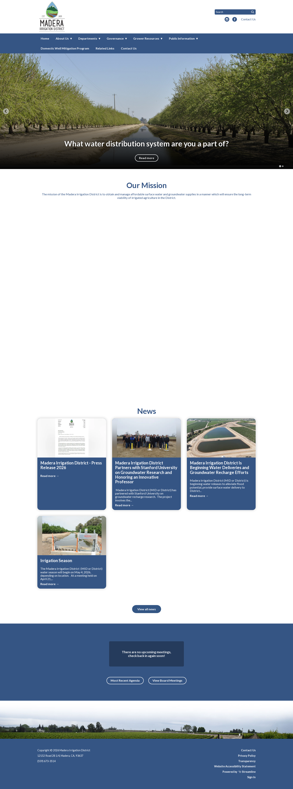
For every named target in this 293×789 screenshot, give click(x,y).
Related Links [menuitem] (105, 48)
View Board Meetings (167, 680)
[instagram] (227, 19)
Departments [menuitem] (87, 38)
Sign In (251, 777)
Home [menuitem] (45, 38)
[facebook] (234, 19)
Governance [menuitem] (115, 38)
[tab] (280, 166)
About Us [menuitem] (62, 38)
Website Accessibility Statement (235, 766)
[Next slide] (287, 111)
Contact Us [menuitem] (129, 48)
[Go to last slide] (6, 111)
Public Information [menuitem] (182, 38)
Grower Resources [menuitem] (146, 38)
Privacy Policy (247, 755)
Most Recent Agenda (125, 680)
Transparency (247, 761)
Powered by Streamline (239, 771)
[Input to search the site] (235, 12)
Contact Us (248, 19)
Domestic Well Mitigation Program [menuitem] (65, 48)
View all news (146, 609)
